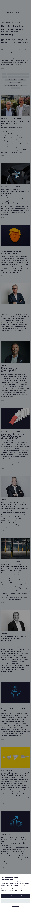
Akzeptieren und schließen (15, 896)
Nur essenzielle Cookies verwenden (15, 901)
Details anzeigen (15, 906)
